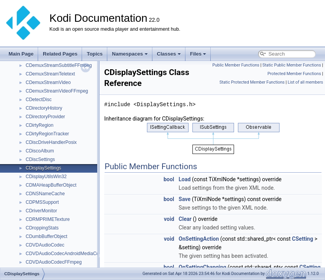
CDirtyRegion (39, 125)
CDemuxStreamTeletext (50, 74)
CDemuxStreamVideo (48, 82)
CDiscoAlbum (40, 151)
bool (169, 179)
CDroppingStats (42, 228)
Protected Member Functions (294, 73)
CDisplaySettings (43, 168)
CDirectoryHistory (44, 108)
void (169, 219)
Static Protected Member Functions (252, 82)
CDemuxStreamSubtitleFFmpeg (59, 65)
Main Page (21, 54)
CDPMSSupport (42, 202)
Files (198, 54)
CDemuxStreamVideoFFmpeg (57, 91)
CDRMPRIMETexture (48, 219)
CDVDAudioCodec (45, 245)
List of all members (305, 82)
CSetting (302, 239)
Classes (169, 54)
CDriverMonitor (41, 211)
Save (185, 199)
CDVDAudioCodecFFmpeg (54, 262)
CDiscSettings (40, 159)
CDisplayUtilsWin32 (46, 176)
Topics (95, 54)
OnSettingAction (199, 239)
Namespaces (130, 54)
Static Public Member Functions (291, 65)
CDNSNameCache (45, 193)
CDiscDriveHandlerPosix (51, 142)
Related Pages (60, 54)
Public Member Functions (235, 65)
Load (185, 179)
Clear (185, 219)
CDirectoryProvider (45, 116)
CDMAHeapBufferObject (51, 185)
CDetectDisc (39, 99)
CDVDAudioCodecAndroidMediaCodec (66, 253)
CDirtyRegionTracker (47, 133)
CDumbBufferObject (46, 236)
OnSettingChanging (203, 267)
